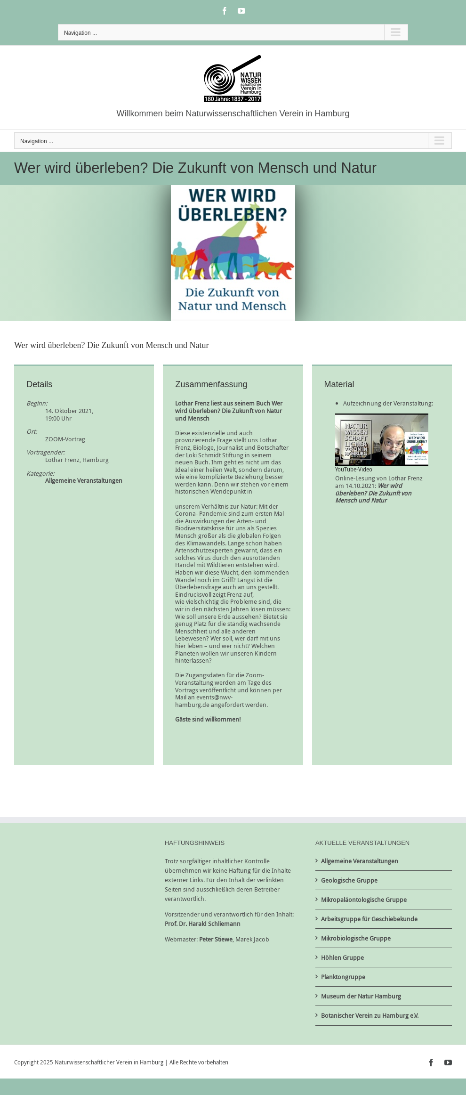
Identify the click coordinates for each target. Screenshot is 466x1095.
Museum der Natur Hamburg (361, 996)
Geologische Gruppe (349, 880)
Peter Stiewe (216, 939)
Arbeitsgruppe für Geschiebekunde (369, 919)
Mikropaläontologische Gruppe (364, 899)
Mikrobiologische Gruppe (356, 938)
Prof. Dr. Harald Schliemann (203, 923)
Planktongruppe (343, 977)
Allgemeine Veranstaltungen (83, 480)
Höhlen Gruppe (342, 957)
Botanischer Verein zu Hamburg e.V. (369, 1015)
